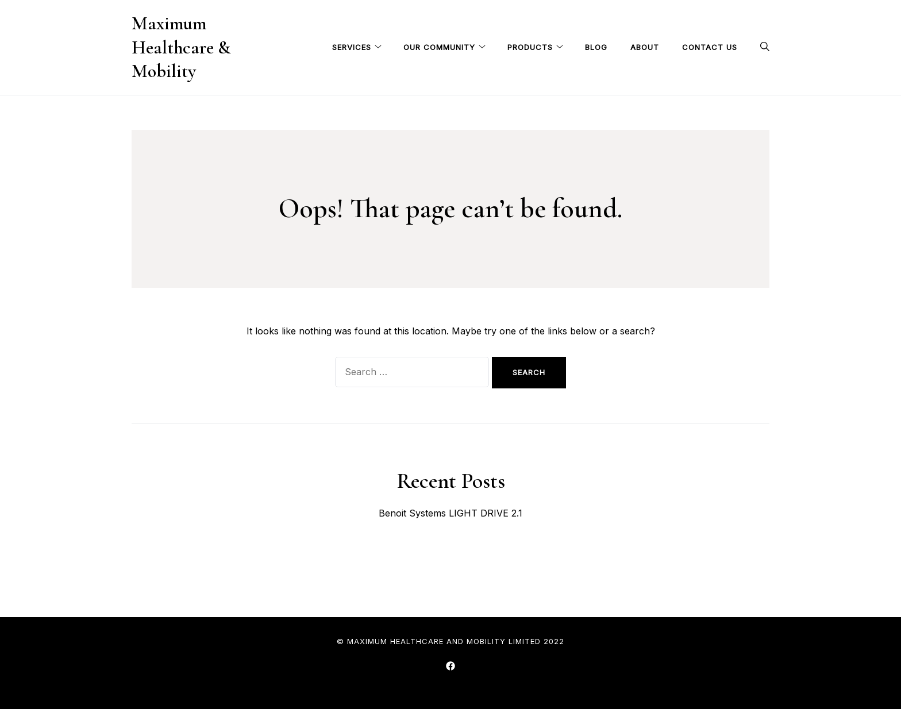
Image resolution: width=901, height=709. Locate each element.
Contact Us (709, 47)
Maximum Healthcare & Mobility (181, 47)
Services (351, 47)
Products (530, 47)
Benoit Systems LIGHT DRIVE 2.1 (450, 513)
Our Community (439, 47)
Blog (596, 47)
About (644, 47)
